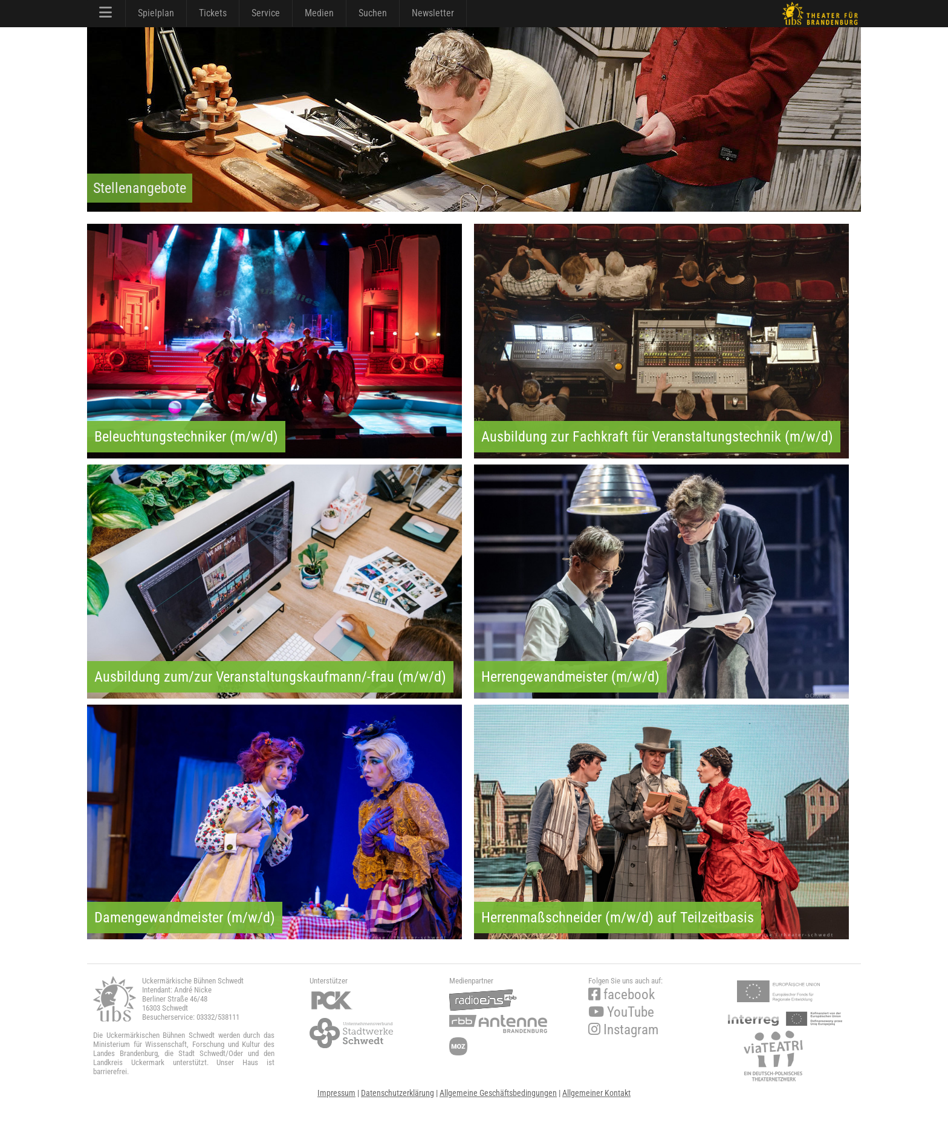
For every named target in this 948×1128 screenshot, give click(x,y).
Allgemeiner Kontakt (596, 1093)
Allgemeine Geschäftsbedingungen (498, 1093)
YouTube (621, 1012)
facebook (621, 994)
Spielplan (156, 13)
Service (266, 13)
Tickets (213, 13)
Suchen (373, 13)
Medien (319, 13)
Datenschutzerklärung (397, 1093)
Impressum (336, 1093)
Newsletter (433, 13)
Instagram (623, 1030)
